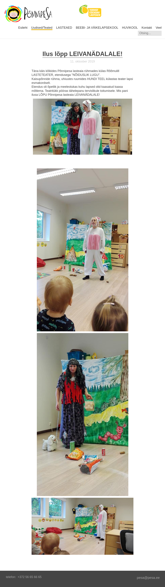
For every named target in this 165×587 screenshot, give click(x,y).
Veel (159, 27)
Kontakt (147, 27)
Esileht (22, 27)
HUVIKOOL (130, 27)
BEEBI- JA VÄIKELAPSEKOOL (97, 27)
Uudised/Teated (41, 27)
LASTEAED (64, 27)
